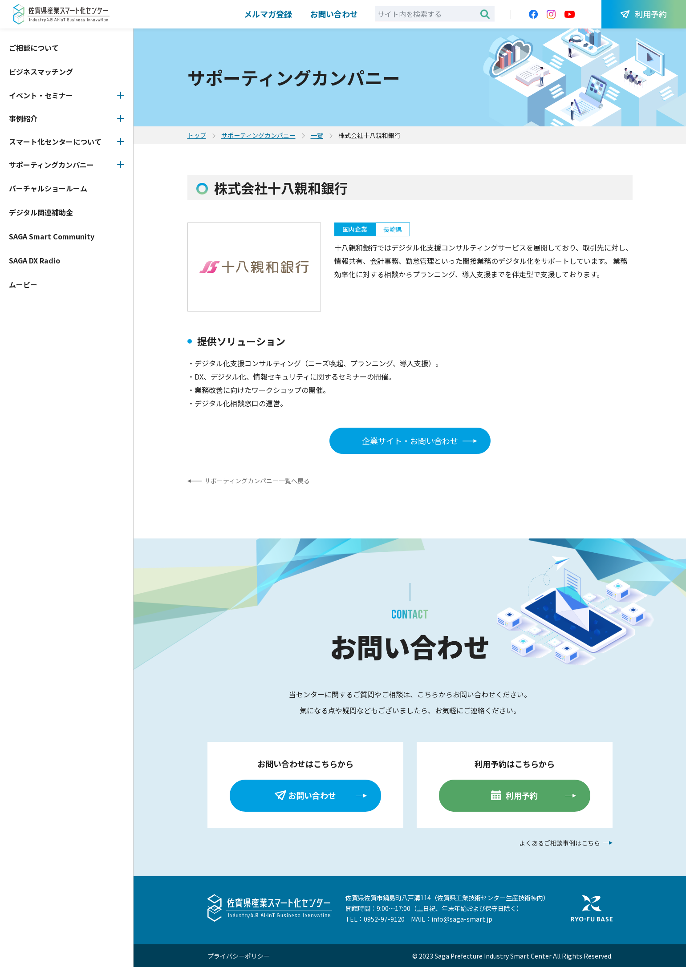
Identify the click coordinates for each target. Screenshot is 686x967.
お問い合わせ (334, 14)
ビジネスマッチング (41, 71)
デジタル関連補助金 (41, 212)
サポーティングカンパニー (51, 164)
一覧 (317, 135)
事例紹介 (23, 118)
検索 (485, 14)
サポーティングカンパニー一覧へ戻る (257, 480)
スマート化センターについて (55, 141)
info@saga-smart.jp (461, 918)
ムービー (23, 284)
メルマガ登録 (268, 14)
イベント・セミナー (41, 95)
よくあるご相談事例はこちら (559, 842)
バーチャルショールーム (48, 188)
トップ (196, 135)
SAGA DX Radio (34, 260)
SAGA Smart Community (51, 236)
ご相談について (34, 47)
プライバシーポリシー (238, 955)
